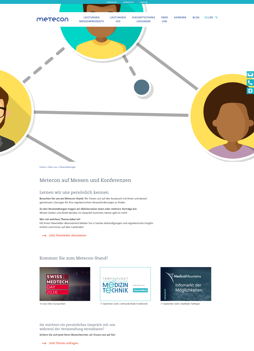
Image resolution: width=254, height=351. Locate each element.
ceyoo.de (144, 2)
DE (206, 17)
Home (43, 166)
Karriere (180, 17)
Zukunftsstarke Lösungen (143, 19)
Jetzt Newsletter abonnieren (67, 235)
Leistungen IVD (118, 19)
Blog (196, 17)
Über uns (164, 19)
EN (211, 17)
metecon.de (111, 2)
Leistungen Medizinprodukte (91, 19)
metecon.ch (128, 2)
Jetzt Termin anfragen (63, 343)
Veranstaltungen (67, 166)
